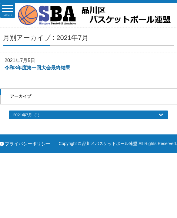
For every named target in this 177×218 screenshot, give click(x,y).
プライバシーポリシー (27, 143)
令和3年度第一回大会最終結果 (37, 67)
